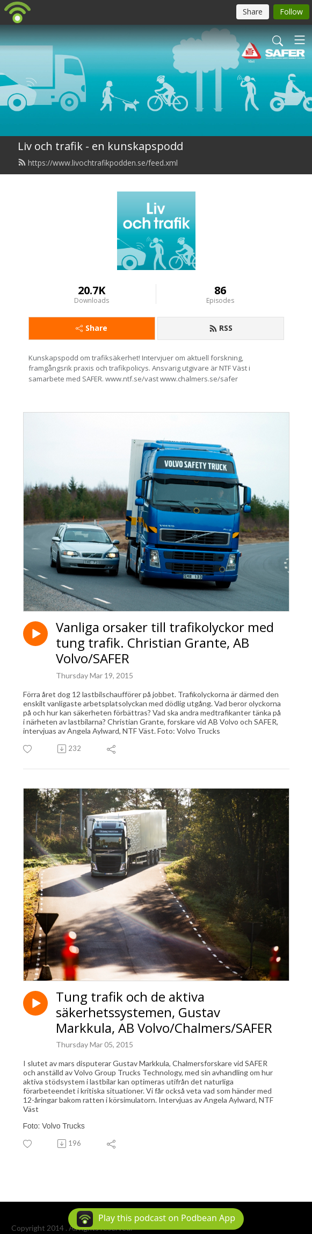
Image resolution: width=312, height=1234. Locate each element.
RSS (221, 328)
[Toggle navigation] (299, 40)
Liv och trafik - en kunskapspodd (100, 146)
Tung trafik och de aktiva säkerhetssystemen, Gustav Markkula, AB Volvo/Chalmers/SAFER (164, 1012)
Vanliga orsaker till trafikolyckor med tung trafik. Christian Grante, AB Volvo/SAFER (165, 643)
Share (91, 328)
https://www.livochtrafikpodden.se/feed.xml (98, 163)
